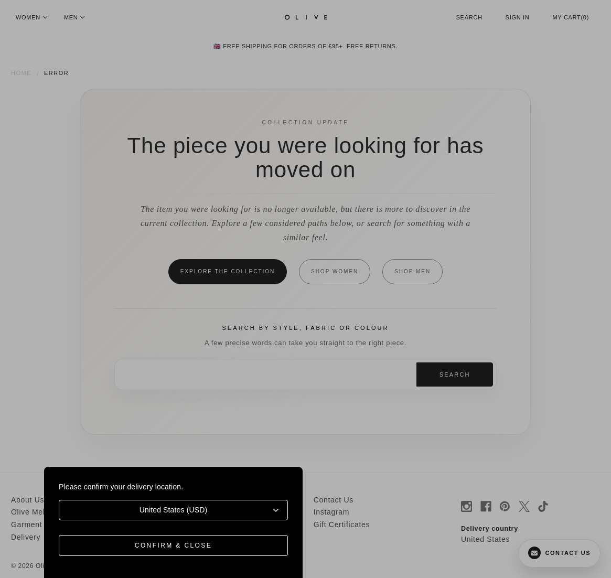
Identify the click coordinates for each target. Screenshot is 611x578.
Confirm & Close (173, 545)
